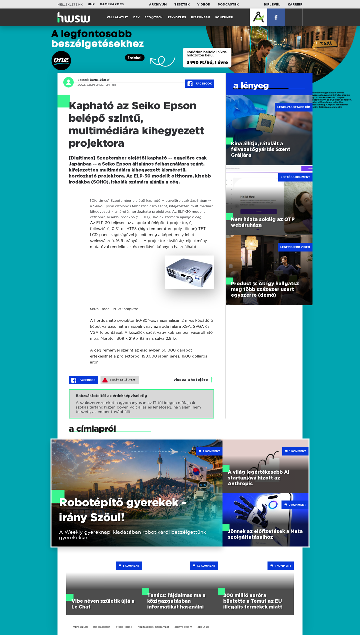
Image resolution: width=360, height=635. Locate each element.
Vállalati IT (117, 17)
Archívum (158, 4)
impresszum (80, 626)
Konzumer (224, 17)
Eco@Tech (153, 17)
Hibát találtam (118, 380)
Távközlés (177, 17)
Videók (203, 4)
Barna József (100, 80)
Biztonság (200, 17)
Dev (136, 17)
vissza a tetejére (191, 380)
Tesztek (182, 4)
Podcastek (228, 4)
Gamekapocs (112, 4)
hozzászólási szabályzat (153, 626)
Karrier (295, 4)
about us (203, 626)
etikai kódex (124, 626)
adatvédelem (183, 626)
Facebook (200, 83)
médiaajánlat (101, 626)
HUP (91, 4)
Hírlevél (272, 4)
